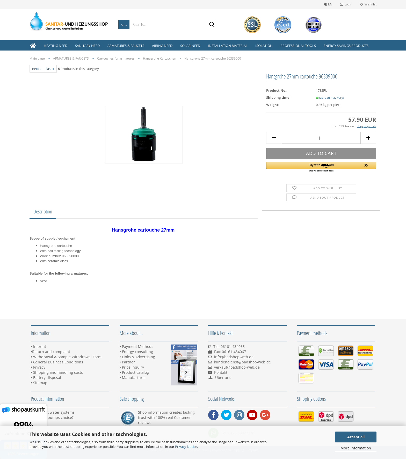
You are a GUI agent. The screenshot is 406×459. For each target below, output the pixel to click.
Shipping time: (278, 97)
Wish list (368, 4)
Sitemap (39, 382)
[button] (321, 167)
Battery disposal (46, 377)
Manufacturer (133, 377)
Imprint (38, 346)
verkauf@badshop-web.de (237, 367)
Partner (127, 362)
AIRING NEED (162, 45)
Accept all (356, 436)
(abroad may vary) (331, 97)
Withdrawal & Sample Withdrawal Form (66, 356)
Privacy (38, 367)
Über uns (223, 377)
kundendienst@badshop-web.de (242, 362)
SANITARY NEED (87, 45)
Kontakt (220, 372)
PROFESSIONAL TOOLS (298, 45)
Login (346, 4)
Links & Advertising (137, 356)
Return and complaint (50, 351)
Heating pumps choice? (52, 417)
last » (50, 68)
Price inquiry (132, 367)
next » (36, 68)
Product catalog (134, 372)
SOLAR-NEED (190, 45)
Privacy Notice (186, 446)
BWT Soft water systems (53, 412)
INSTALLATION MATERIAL (228, 45)
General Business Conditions (57, 362)
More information (355, 448)
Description (42, 211)
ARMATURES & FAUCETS (125, 45)
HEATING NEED (55, 45)
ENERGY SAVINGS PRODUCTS (346, 45)
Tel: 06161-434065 (229, 346)
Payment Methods (136, 346)
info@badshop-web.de (233, 356)
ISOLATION (264, 45)
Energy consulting (136, 351)
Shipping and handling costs (57, 372)
